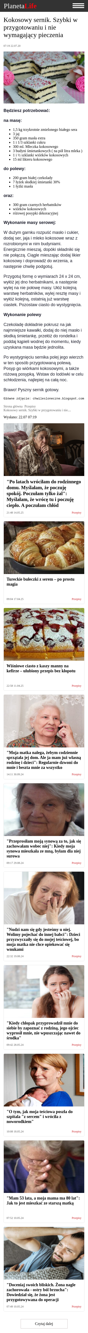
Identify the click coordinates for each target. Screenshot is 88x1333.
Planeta (20, 5)
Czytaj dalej (44, 1324)
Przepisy (76, 513)
